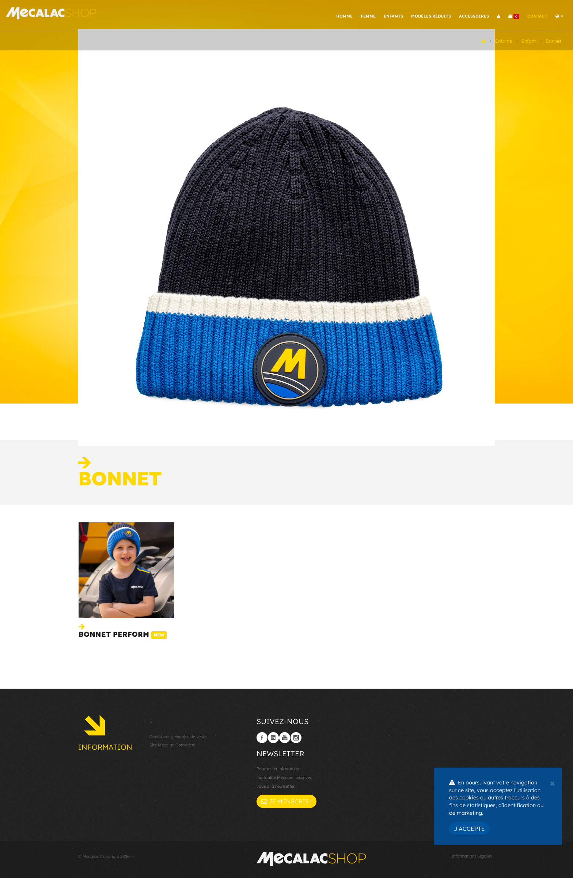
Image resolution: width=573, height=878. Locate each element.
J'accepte (469, 828)
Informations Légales (471, 854)
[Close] (552, 782)
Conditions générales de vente (177, 735)
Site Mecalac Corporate (172, 743)
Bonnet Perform (123, 632)
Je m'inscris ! (286, 799)
